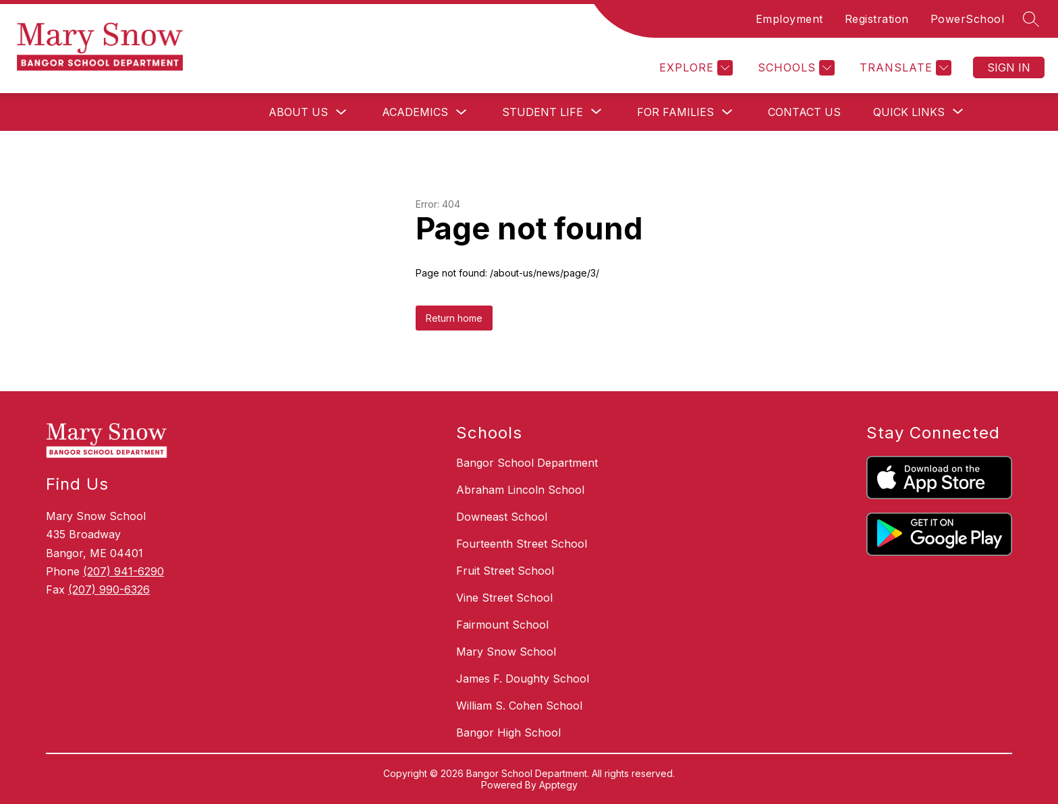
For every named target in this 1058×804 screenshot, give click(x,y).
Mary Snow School (506, 651)
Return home (454, 318)
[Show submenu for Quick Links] (909, 112)
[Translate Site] (903, 67)
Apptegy (558, 785)
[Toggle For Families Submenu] (727, 112)
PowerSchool (967, 19)
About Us (298, 112)
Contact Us (804, 112)
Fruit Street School (505, 570)
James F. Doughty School (522, 678)
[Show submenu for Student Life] (542, 112)
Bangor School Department (527, 462)
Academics (415, 112)
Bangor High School (508, 732)
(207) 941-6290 (123, 571)
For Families (675, 112)
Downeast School (501, 516)
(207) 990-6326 (109, 589)
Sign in (1008, 67)
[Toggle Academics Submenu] (461, 112)
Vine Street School (504, 597)
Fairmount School (502, 624)
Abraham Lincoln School (520, 489)
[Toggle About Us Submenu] (341, 112)
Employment (789, 19)
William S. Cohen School (519, 705)
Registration (877, 19)
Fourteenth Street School (521, 543)
